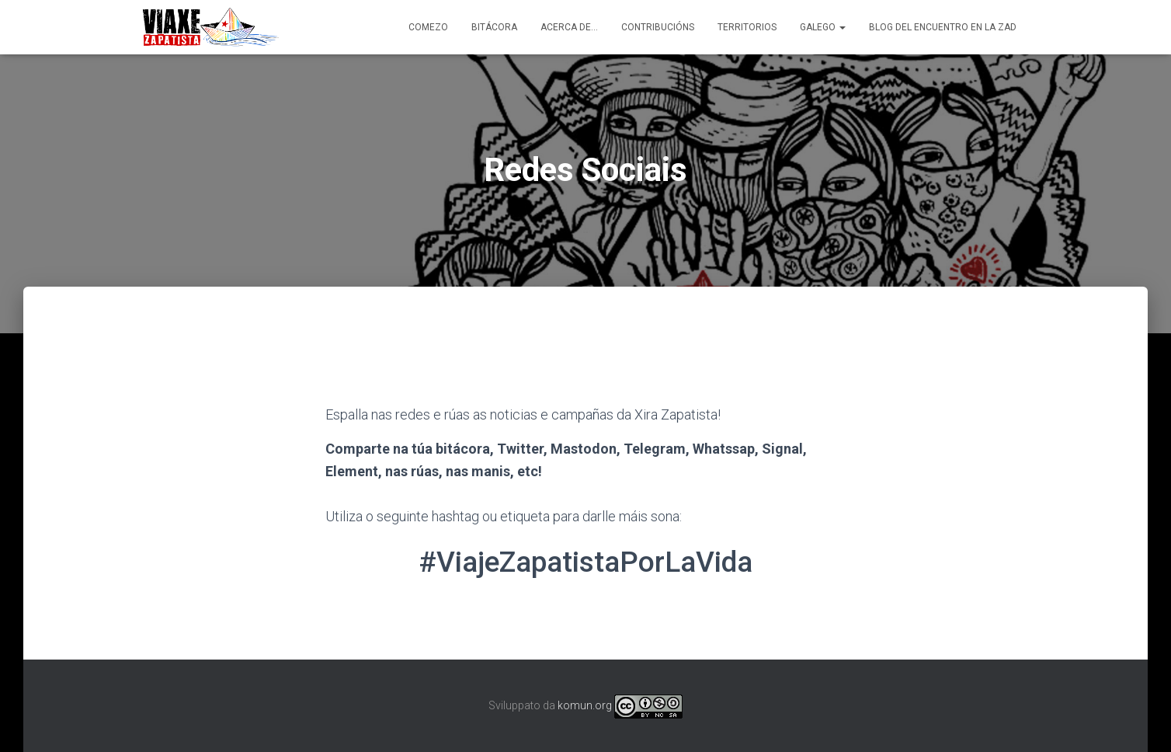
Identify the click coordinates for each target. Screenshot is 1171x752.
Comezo (428, 27)
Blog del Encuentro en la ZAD (942, 27)
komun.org (585, 705)
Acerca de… (569, 27)
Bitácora (494, 27)
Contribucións (657, 27)
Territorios (747, 27)
